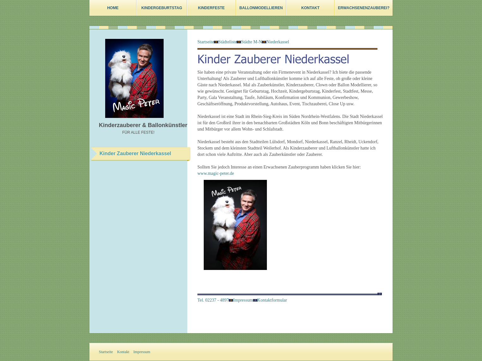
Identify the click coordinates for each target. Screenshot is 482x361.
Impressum (241, 300)
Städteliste (227, 42)
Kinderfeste (211, 8)
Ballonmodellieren (261, 8)
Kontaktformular (270, 300)
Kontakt (310, 8)
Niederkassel (277, 42)
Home (112, 8)
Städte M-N (251, 42)
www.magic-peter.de (215, 173)
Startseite (205, 42)
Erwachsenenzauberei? (363, 8)
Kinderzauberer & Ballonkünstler (143, 125)
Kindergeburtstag (161, 8)
